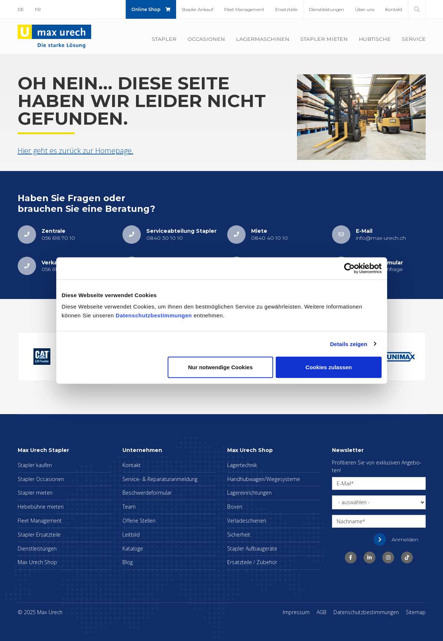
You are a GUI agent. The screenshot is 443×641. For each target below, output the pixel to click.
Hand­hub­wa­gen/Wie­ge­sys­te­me (263, 479)
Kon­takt (394, 9)
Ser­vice (414, 39)
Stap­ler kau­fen (35, 465)
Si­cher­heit (238, 534)
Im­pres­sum (296, 612)
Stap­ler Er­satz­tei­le (39, 534)
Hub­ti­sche (375, 39)
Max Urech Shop (37, 562)
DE (21, 9)
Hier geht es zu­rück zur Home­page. (75, 151)
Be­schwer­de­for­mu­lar (147, 492)
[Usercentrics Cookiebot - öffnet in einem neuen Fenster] (349, 268)
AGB (321, 612)
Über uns (364, 9)
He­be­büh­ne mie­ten (41, 506)
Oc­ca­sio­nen (206, 39)
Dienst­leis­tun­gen (326, 9)
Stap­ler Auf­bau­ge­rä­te (252, 548)
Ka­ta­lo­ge (132, 548)
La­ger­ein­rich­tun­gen (249, 492)
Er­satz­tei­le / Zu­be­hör (252, 562)
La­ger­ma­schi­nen (262, 39)
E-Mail (344, 483)
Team (129, 506)
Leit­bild (131, 534)
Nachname (349, 521)
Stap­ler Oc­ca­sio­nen (41, 479)
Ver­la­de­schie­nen (246, 520)
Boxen (234, 506)
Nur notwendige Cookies (220, 367)
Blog (127, 562)
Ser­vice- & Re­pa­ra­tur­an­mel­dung (159, 479)
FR (38, 9)
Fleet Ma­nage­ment (244, 9)
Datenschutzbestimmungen (154, 315)
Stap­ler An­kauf (197, 9)
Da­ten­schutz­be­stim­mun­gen (366, 612)
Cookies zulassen (329, 367)
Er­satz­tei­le (286, 9)
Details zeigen (348, 344)
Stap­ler (164, 39)
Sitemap (416, 612)
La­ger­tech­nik (242, 465)
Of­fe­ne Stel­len (139, 520)
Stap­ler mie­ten (324, 39)
